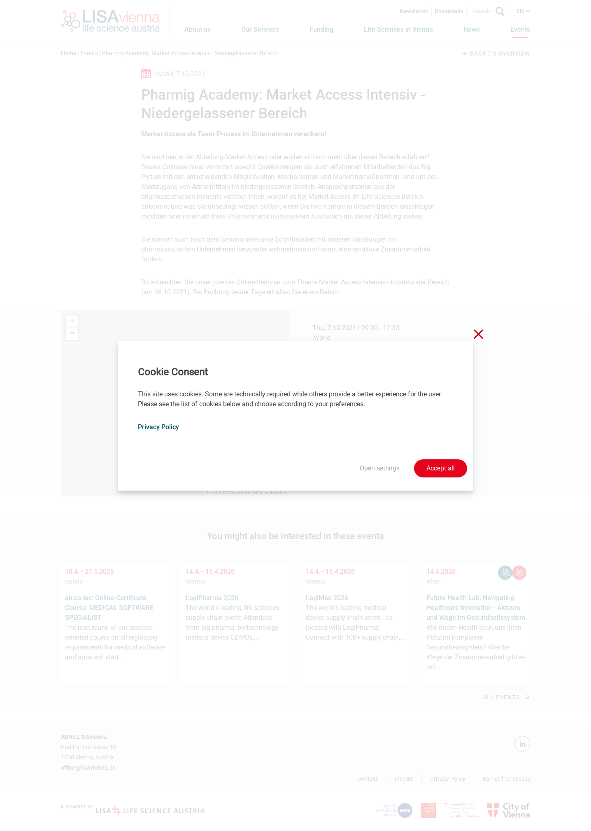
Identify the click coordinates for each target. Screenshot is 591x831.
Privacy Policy (158, 427)
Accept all (440, 468)
